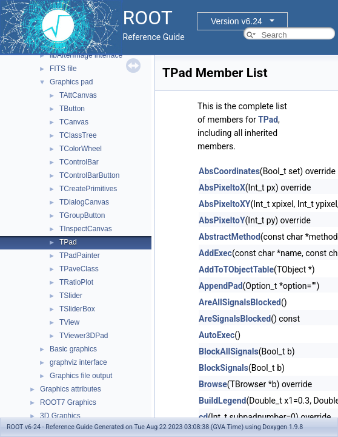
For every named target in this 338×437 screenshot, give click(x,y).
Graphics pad (71, 82)
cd (203, 417)
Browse (213, 384)
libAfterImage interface (86, 55)
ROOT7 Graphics (68, 402)
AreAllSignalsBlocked (240, 302)
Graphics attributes (70, 389)
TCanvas (73, 122)
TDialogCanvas (84, 202)
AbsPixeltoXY (224, 204)
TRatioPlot (76, 282)
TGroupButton (82, 215)
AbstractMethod (229, 237)
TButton (72, 108)
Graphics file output (81, 375)
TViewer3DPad (83, 335)
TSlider (70, 295)
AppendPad (221, 286)
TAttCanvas (78, 95)
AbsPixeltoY (222, 220)
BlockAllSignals (229, 351)
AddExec (215, 253)
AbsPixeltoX (222, 187)
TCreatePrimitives (88, 189)
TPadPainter (79, 255)
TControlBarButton (89, 175)
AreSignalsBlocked (235, 319)
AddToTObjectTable (236, 269)
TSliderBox (77, 309)
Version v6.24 (236, 21)
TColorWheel (80, 148)
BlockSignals (223, 368)
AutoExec (216, 335)
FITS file (63, 68)
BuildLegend (223, 400)
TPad (68, 242)
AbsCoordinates (229, 171)
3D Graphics (60, 416)
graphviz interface (78, 362)
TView (69, 322)
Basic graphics (73, 349)
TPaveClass (79, 269)
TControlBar (79, 162)
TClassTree (78, 135)
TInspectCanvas (85, 229)
